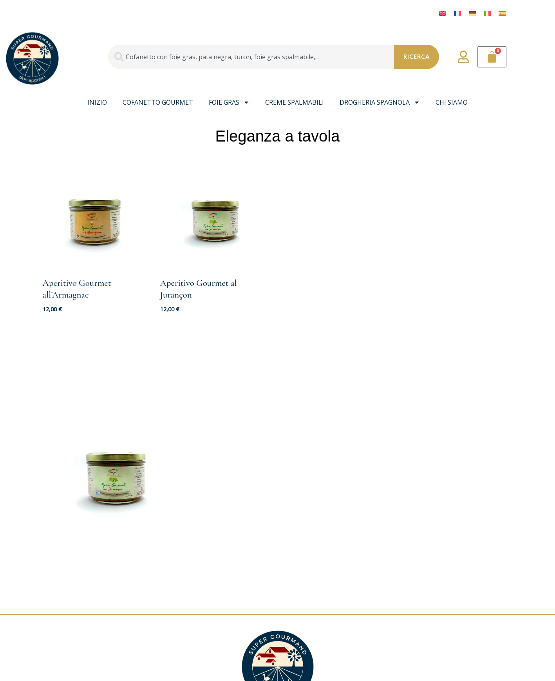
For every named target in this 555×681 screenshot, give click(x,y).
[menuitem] (442, 12)
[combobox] (250, 56)
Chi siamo (452, 102)
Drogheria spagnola (380, 102)
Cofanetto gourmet (158, 102)
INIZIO (97, 102)
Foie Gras (229, 102)
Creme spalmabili (294, 102)
